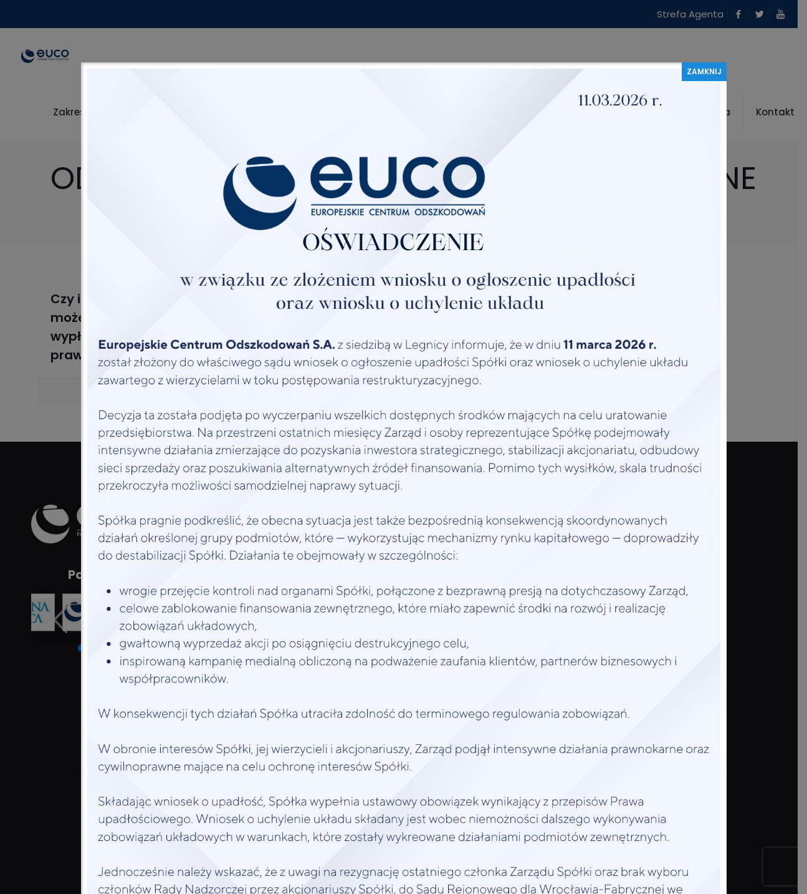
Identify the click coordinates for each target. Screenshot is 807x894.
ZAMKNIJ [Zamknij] (704, 71)
